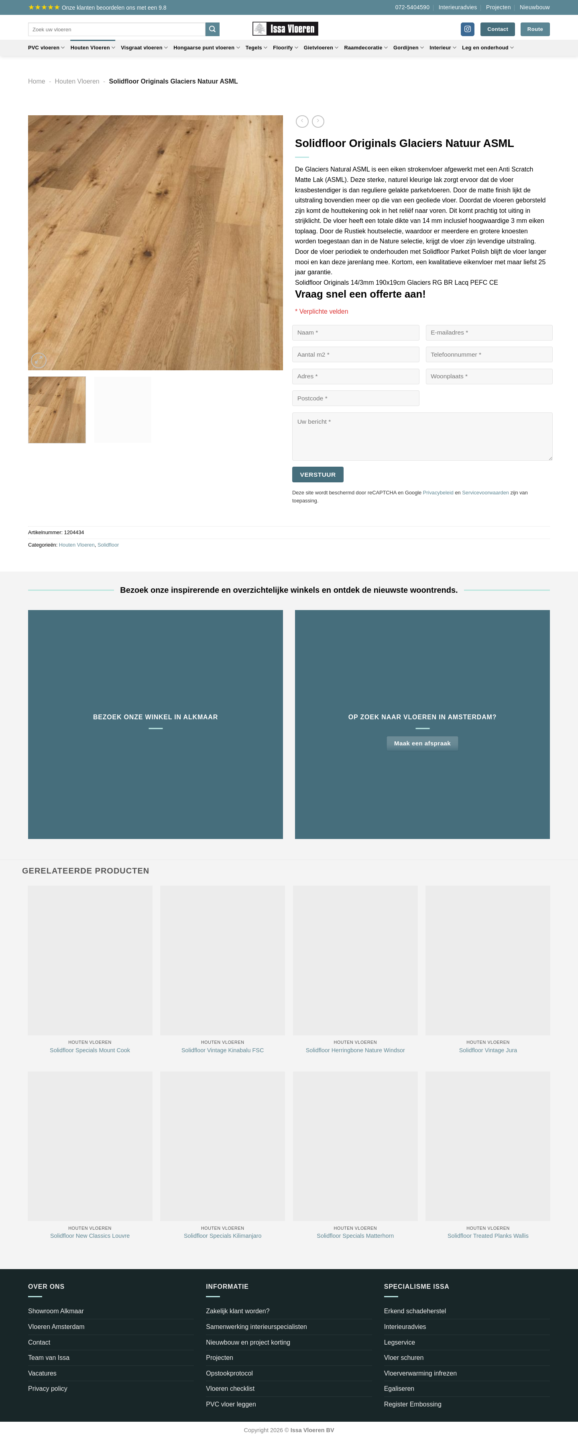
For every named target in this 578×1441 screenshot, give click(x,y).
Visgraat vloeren (144, 47)
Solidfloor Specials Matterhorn (355, 1236)
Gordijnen (408, 47)
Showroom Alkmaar (56, 1311)
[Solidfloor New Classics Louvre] (90, 1146)
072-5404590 (412, 7)
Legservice (399, 1342)
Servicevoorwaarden (485, 493)
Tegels (257, 47)
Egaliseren (399, 1388)
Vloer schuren (404, 1357)
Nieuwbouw (535, 7)
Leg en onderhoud (488, 47)
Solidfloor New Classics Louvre (90, 1236)
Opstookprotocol (229, 1373)
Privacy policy (47, 1388)
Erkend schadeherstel (415, 1311)
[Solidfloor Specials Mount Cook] (90, 960)
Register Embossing (413, 1404)
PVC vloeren (46, 47)
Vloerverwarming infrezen (420, 1373)
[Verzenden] (212, 29)
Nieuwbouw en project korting (248, 1342)
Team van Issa (48, 1357)
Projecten (498, 7)
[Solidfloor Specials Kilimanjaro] (222, 1146)
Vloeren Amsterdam (56, 1326)
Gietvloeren (321, 47)
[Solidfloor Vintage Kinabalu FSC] (222, 960)
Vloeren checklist (230, 1388)
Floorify (285, 47)
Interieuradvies (458, 7)
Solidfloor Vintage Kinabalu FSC (222, 1050)
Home (36, 81)
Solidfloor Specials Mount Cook (90, 1050)
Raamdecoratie (366, 47)
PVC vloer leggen (231, 1404)
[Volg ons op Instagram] (467, 29)
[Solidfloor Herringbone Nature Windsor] (355, 960)
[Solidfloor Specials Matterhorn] (355, 1146)
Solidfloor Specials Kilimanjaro (223, 1236)
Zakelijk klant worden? (237, 1311)
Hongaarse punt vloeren (206, 47)
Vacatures (42, 1373)
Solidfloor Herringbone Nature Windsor (355, 1050)
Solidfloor (108, 545)
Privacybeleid (438, 493)
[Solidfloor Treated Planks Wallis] (487, 1146)
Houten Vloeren (93, 47)
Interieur (442, 47)
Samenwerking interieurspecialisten (256, 1326)
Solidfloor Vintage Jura (488, 1050)
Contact (39, 1342)
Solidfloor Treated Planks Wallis (488, 1236)
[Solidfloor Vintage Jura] (487, 960)
